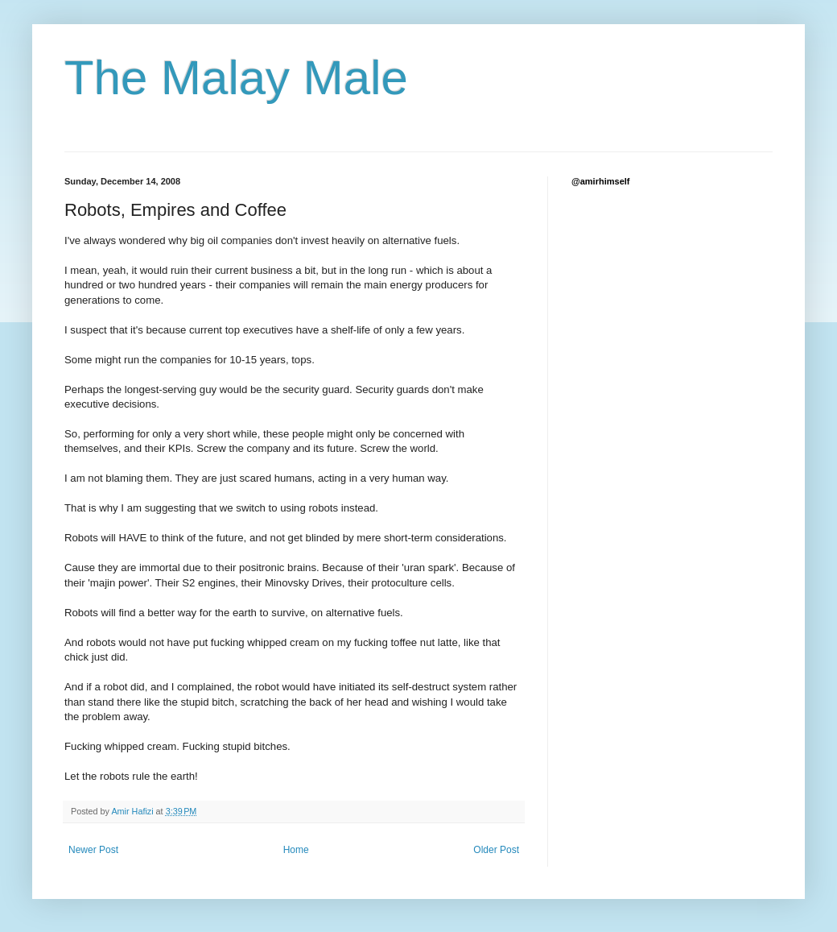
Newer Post (93, 849)
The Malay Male (236, 78)
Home (296, 849)
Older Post (496, 849)
